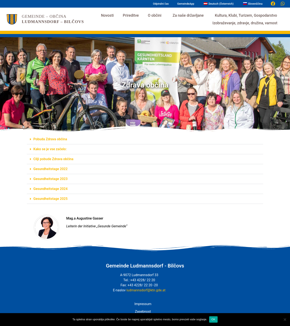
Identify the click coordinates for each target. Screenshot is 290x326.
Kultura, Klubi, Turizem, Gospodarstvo (247, 15)
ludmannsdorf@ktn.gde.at (145, 290)
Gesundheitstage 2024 (50, 189)
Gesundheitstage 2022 (50, 169)
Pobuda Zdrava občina (50, 139)
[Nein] (285, 319)
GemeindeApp (185, 3)
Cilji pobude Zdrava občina (53, 159)
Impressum (143, 304)
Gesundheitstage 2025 (50, 199)
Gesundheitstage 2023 (50, 179)
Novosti (107, 15)
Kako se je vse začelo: (50, 149)
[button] (145, 139)
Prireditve (131, 15)
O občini (155, 15)
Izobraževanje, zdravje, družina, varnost (245, 23)
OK (213, 319)
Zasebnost (143, 312)
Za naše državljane (189, 15)
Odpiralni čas (161, 3)
